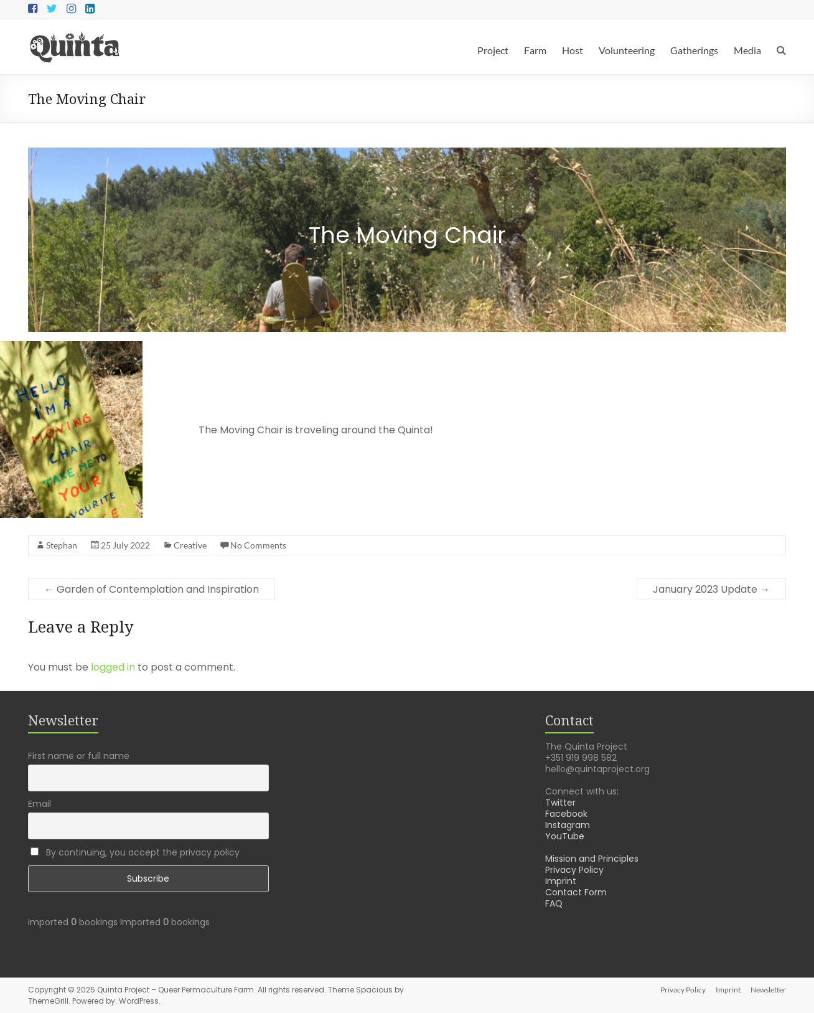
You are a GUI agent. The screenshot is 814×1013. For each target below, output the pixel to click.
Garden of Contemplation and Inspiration (151, 589)
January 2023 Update (711, 589)
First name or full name (78, 756)
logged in (113, 667)
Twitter (560, 802)
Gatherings (694, 50)
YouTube (564, 836)
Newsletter (768, 989)
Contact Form (576, 892)
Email (39, 804)
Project (492, 50)
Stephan (61, 545)
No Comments (258, 545)
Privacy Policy (574, 870)
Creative (190, 545)
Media (747, 50)
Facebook (566, 814)
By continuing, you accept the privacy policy (135, 852)
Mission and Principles (592, 858)
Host (572, 50)
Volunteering (627, 50)
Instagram (567, 825)
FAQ (554, 903)
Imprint (560, 881)
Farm (535, 50)
